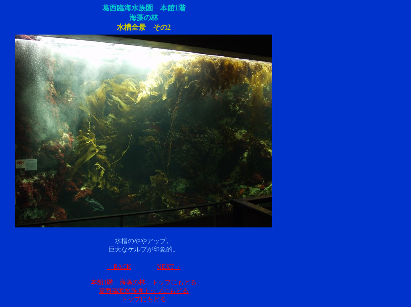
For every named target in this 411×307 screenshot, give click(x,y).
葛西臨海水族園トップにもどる (144, 290)
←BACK (119, 266)
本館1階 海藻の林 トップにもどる (144, 282)
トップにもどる (143, 299)
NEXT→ (169, 266)
